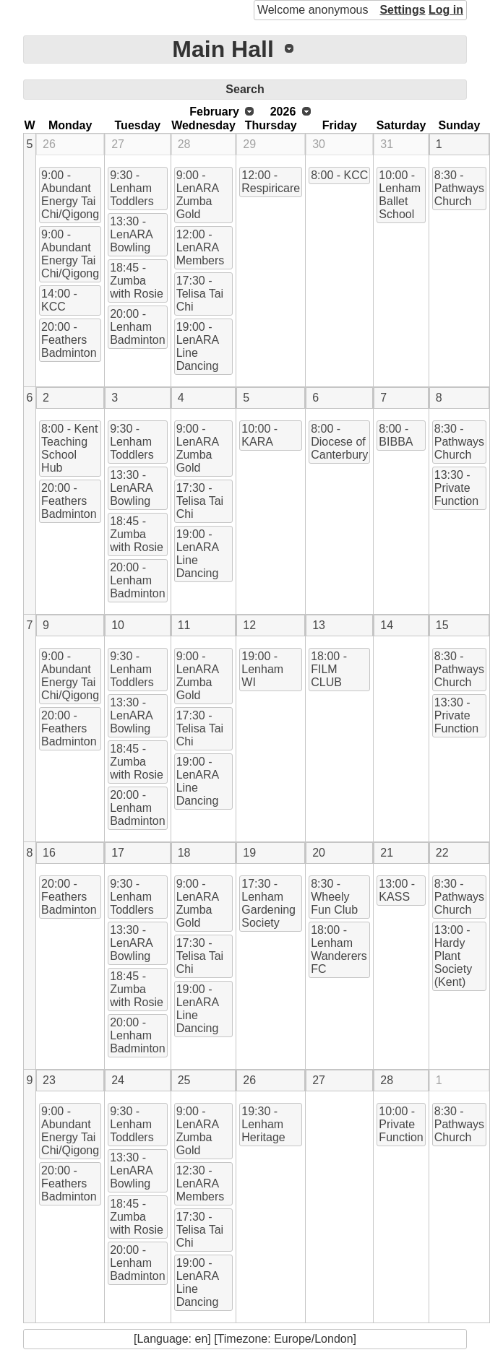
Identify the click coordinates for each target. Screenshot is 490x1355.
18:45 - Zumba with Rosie (136, 280)
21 (386, 853)
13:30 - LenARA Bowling (131, 234)
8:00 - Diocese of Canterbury (339, 442)
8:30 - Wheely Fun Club (334, 897)
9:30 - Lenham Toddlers (131, 188)
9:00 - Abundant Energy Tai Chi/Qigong (70, 194)
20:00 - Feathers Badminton (69, 340)
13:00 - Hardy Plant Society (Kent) (453, 956)
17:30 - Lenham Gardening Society (268, 903)
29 (249, 144)
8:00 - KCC (339, 175)
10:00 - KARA (259, 435)
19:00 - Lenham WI (262, 669)
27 (117, 144)
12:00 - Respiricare (270, 181)
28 (184, 144)
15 (442, 625)
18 (184, 853)
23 (49, 1080)
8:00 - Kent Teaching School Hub (69, 448)
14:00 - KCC (59, 300)
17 (117, 853)
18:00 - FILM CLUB (329, 669)
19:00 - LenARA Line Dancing (198, 346)
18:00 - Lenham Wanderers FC (339, 949)
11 (184, 625)
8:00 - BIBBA (396, 435)
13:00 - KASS (397, 890)
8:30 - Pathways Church (459, 188)
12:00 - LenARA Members (200, 247)
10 (117, 625)
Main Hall (222, 49)
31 (386, 144)
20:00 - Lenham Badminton (138, 327)
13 (318, 625)
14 (386, 625)
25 (184, 1080)
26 (49, 144)
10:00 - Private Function (401, 1124)
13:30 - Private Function (456, 488)
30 (318, 144)
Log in (446, 10)
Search (244, 89)
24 (117, 1080)
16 (49, 853)
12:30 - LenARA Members (200, 1183)
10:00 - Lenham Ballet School (400, 194)
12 (249, 625)
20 (318, 853)
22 (442, 853)
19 (249, 853)
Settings (402, 10)
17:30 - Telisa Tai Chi (200, 293)
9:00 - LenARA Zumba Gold (198, 194)
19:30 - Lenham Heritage (263, 1124)
